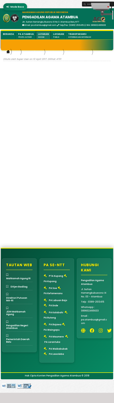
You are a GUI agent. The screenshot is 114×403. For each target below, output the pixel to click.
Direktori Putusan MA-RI (16, 299)
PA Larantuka (52, 342)
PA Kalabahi (56, 312)
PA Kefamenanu (53, 293)
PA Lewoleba (56, 354)
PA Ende (53, 305)
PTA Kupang (56, 276)
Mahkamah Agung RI (18, 278)
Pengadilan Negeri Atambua (17, 327)
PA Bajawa (55, 324)
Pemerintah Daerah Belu (18, 340)
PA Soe (53, 288)
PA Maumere (56, 336)
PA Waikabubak (58, 348)
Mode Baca (15, 6)
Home (17, 51)
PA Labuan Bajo (58, 300)
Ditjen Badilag (19, 286)
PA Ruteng (50, 317)
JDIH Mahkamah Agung (15, 313)
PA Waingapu (52, 329)
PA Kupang (50, 281)
